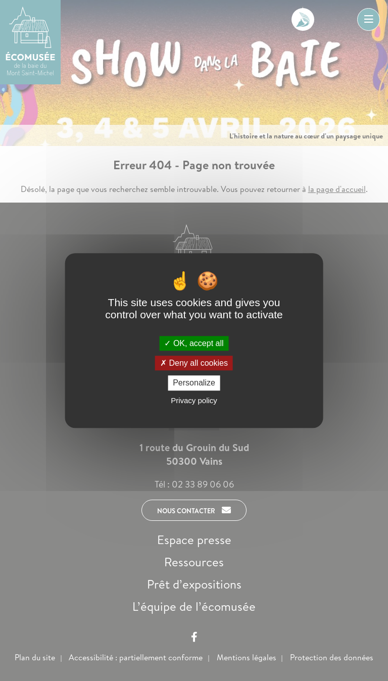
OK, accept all (193, 343)
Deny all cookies (194, 363)
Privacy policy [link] (194, 400)
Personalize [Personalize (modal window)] (194, 383)
